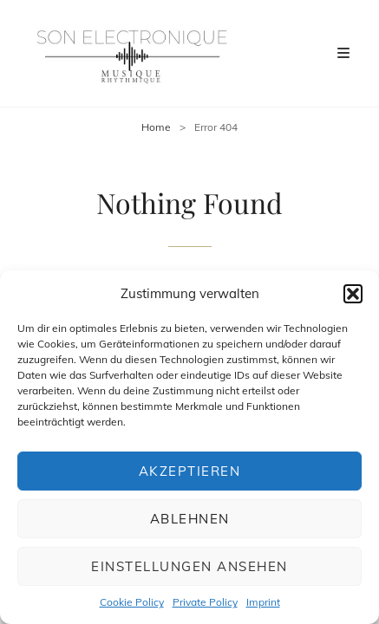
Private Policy (205, 601)
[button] (353, 293)
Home (156, 126)
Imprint (263, 601)
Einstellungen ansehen (189, 566)
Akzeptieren (190, 471)
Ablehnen (190, 518)
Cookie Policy (132, 601)
